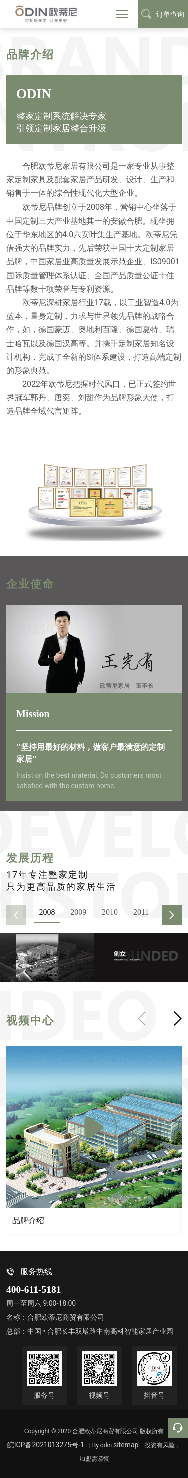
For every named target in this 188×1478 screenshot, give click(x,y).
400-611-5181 (33, 1289)
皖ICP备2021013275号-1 (45, 1445)
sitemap (125, 1445)
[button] (172, 915)
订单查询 (162, 14)
